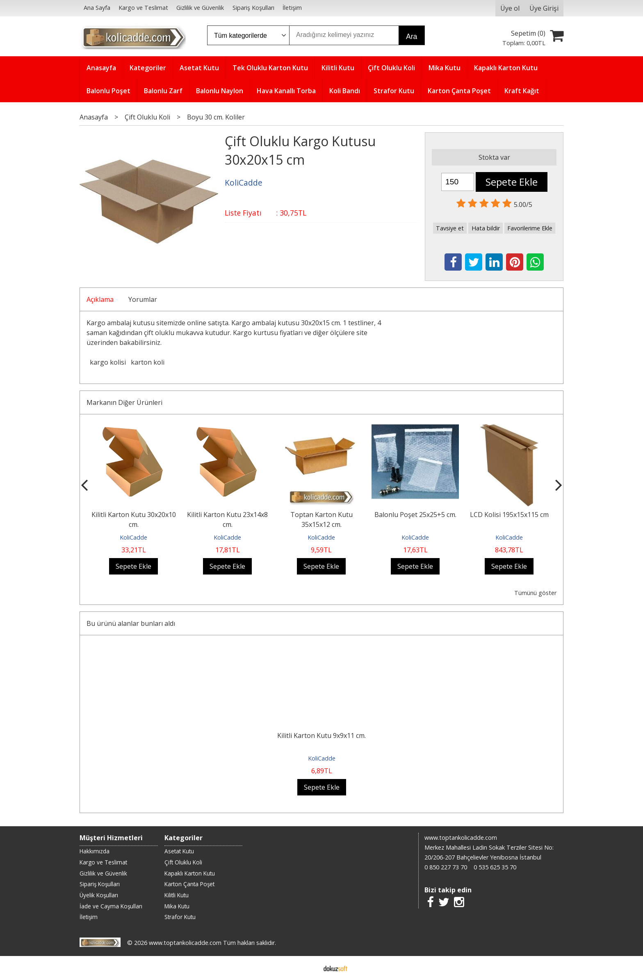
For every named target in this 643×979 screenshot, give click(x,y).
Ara (411, 36)
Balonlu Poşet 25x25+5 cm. (415, 514)
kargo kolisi (108, 362)
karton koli (147, 362)
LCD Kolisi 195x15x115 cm (509, 514)
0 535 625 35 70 (495, 867)
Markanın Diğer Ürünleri (124, 402)
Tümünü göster (535, 593)
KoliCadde (133, 537)
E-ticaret (309, 967)
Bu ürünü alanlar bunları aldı (131, 623)
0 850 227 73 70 (445, 867)
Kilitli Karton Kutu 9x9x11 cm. (321, 735)
